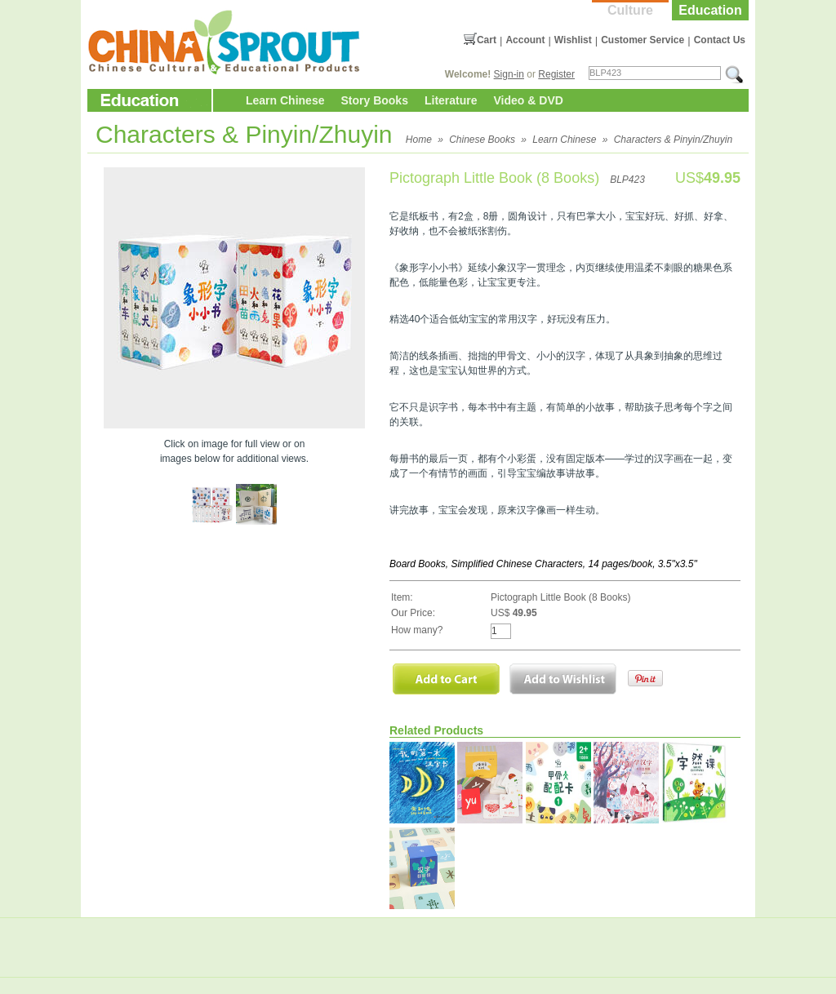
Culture (630, 10)
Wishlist (573, 40)
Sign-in (509, 74)
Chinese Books (482, 139)
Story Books (373, 100)
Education (709, 10)
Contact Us (719, 40)
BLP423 (627, 179)
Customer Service (642, 40)
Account (525, 40)
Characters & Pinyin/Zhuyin (673, 139)
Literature (451, 100)
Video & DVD (528, 100)
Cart (486, 40)
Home (419, 139)
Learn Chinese (285, 100)
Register (556, 74)
